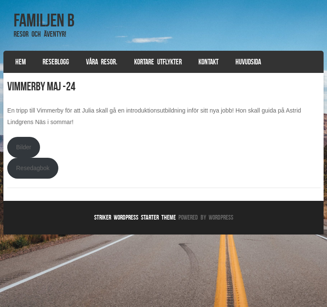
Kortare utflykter (158, 62)
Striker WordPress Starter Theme (135, 217)
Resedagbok (33, 168)
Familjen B (44, 20)
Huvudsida (248, 62)
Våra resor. (101, 62)
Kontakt (208, 62)
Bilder (24, 147)
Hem (20, 62)
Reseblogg (56, 62)
